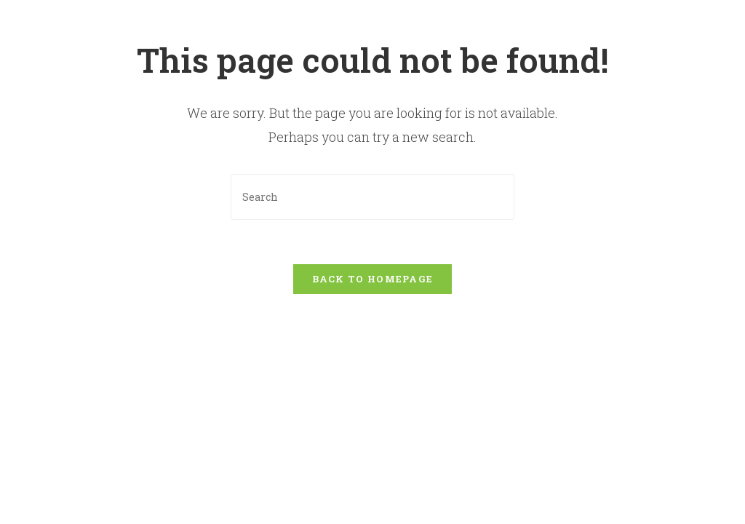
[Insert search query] (372, 197)
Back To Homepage (373, 278)
